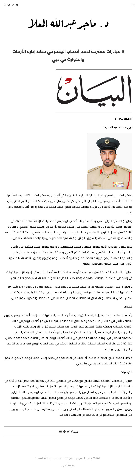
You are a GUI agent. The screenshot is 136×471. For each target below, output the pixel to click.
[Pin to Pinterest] (64, 431)
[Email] (17, 5)
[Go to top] (68, 465)
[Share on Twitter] (68, 431)
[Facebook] (5, 5)
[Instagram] (13, 5)
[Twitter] (8, 5)
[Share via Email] (60, 431)
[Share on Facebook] (72, 431)
